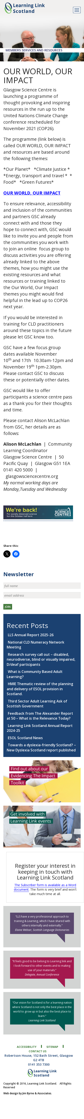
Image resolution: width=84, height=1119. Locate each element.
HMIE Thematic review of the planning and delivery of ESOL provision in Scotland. (40, 688)
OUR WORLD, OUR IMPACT (31, 193)
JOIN (8, 607)
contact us (37, 1051)
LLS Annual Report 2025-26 (31, 634)
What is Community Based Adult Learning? (34, 674)
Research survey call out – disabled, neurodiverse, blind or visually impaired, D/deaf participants (41, 659)
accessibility (27, 1047)
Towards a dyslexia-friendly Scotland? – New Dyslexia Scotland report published (41, 748)
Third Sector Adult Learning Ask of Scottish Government (37, 704)
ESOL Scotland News (25, 737)
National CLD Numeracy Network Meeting (35, 645)
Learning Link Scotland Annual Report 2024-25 (40, 728)
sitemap (52, 1047)
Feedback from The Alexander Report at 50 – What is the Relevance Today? (40, 716)
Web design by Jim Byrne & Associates (27, 1093)
